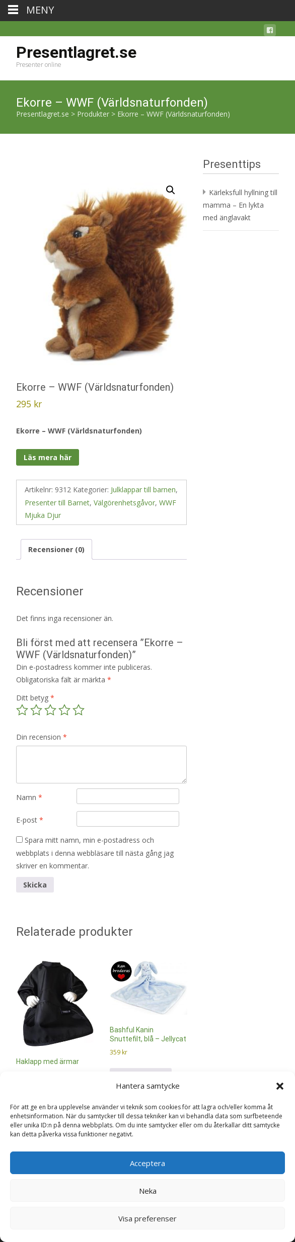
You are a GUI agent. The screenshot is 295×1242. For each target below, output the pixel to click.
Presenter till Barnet (57, 502)
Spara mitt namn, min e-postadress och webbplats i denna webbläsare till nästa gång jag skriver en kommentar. (95, 852)
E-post (29, 820)
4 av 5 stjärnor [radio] (64, 710)
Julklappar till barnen (143, 489)
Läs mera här (47, 457)
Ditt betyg (35, 697)
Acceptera (147, 1163)
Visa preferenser (147, 1218)
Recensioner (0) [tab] (56, 549)
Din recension (41, 737)
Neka (148, 1191)
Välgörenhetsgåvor (124, 502)
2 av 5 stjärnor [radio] (36, 710)
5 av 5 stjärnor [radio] (78, 710)
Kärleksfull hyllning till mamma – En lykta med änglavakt (240, 205)
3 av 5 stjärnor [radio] (50, 710)
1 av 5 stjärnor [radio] (22, 710)
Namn (29, 797)
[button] (280, 1086)
